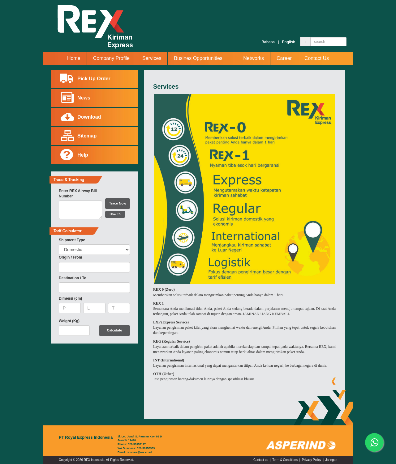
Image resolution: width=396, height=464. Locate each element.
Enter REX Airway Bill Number (78, 193)
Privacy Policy (311, 460)
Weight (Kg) (69, 321)
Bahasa (268, 42)
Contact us (260, 460)
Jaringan (331, 460)
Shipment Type (72, 240)
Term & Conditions (285, 460)
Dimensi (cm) (70, 298)
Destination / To (72, 278)
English (288, 42)
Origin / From (70, 257)
